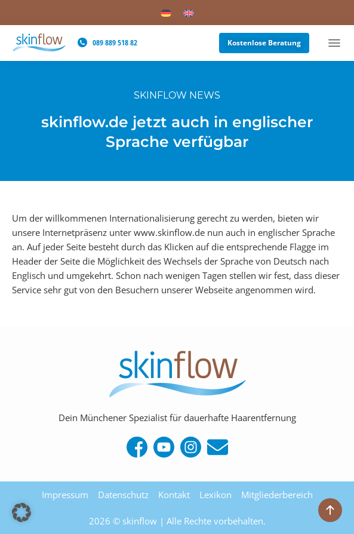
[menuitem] (166, 12)
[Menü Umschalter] (334, 43)
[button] (21, 512)
